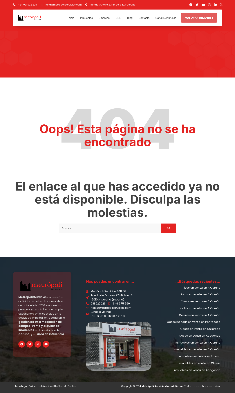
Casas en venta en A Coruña (200, 301)
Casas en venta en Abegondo (199, 335)
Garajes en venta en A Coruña (199, 315)
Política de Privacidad (41, 386)
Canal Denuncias (165, 17)
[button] (221, 5)
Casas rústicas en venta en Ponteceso (193, 322)
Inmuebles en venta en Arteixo (199, 356)
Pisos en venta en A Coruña (201, 287)
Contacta (143, 17)
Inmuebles (86, 17)
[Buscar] (168, 228)
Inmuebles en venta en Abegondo (197, 370)
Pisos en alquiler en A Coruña (200, 294)
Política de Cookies (66, 386)
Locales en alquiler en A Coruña (199, 308)
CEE (118, 17)
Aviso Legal (21, 386)
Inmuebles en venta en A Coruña (198, 342)
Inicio (71, 17)
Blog (130, 17)
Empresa (104, 17)
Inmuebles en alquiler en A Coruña (197, 349)
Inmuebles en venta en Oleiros (199, 363)
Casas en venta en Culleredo (200, 329)
